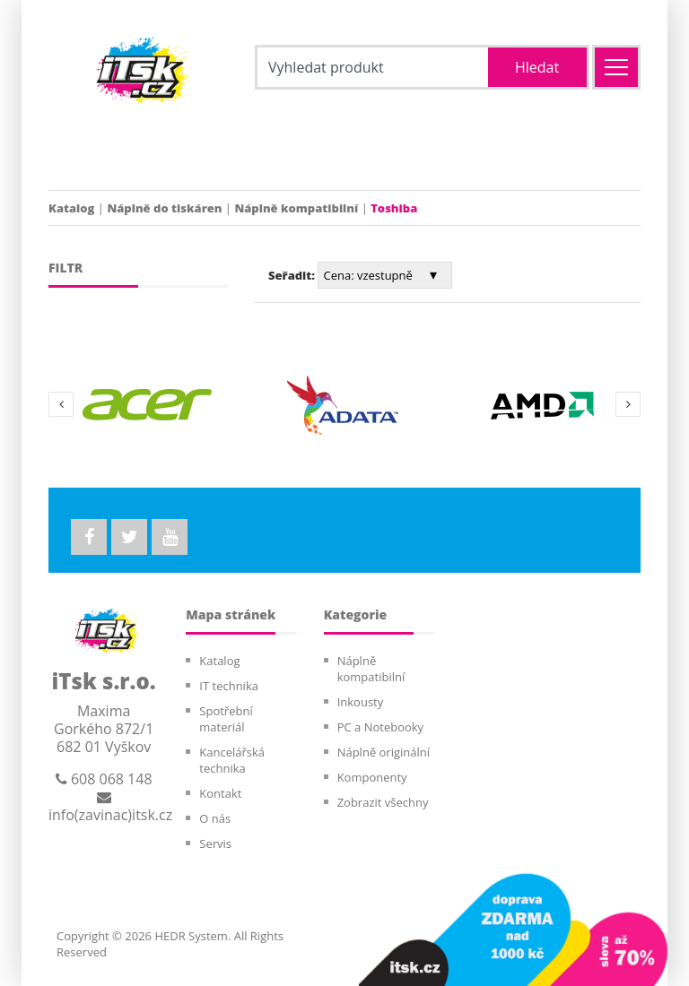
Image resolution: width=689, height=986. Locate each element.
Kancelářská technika (232, 760)
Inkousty (360, 702)
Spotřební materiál (225, 719)
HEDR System (190, 936)
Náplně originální (383, 752)
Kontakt (220, 793)
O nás (215, 818)
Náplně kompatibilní (296, 208)
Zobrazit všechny (383, 802)
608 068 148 (104, 779)
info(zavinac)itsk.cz (110, 807)
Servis (215, 843)
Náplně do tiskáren (164, 208)
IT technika (228, 686)
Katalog (71, 208)
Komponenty (372, 777)
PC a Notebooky (380, 727)
